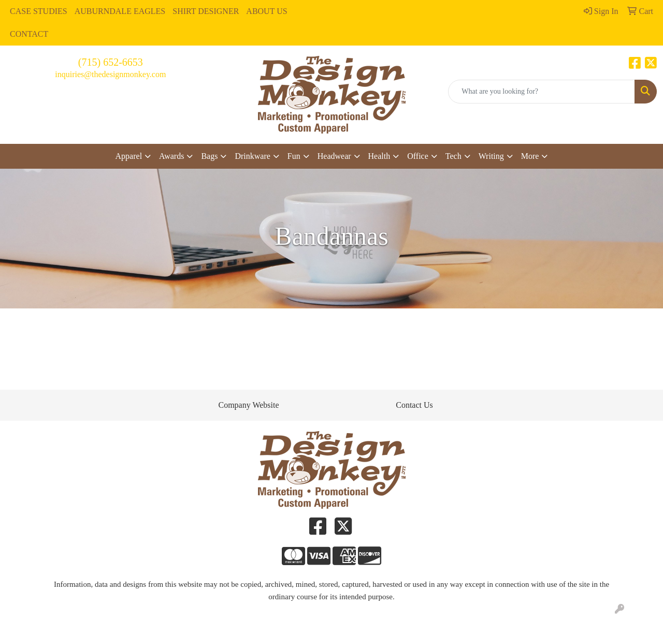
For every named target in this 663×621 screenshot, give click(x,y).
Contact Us (414, 405)
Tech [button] (453, 156)
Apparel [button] (129, 156)
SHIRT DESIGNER (205, 11)
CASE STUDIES (38, 11)
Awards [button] (171, 156)
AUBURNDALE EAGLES (120, 11)
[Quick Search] (541, 91)
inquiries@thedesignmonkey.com (110, 74)
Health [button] (379, 156)
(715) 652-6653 (110, 62)
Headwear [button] (334, 156)
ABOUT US (266, 11)
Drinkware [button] (252, 156)
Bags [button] (209, 156)
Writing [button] (491, 156)
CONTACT (29, 33)
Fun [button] (293, 156)
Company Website (248, 405)
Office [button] (417, 156)
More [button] (530, 156)
